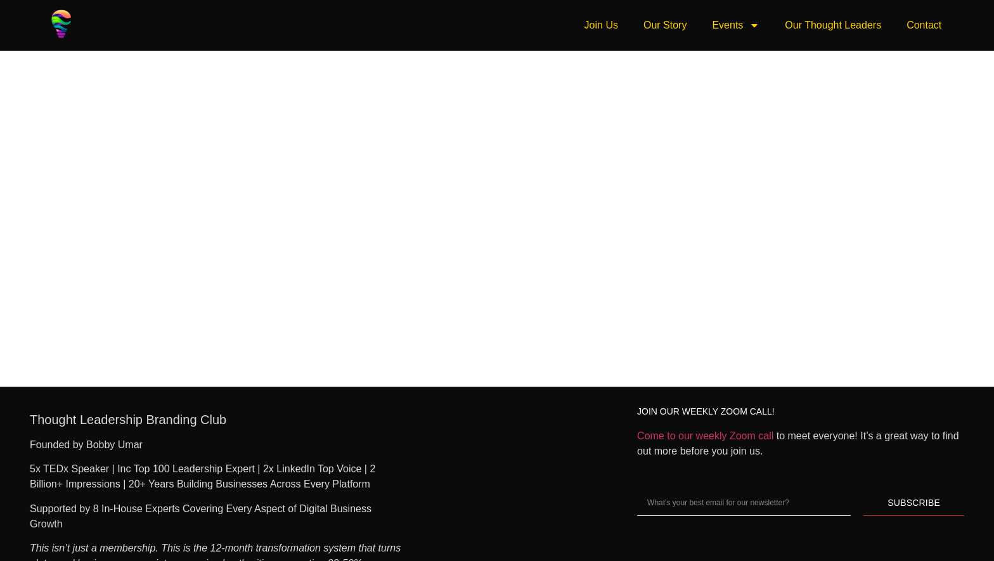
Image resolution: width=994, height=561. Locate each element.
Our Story (665, 25)
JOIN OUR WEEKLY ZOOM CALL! (706, 411)
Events (735, 25)
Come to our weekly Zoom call (705, 435)
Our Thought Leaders (833, 25)
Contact (924, 25)
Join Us (601, 25)
